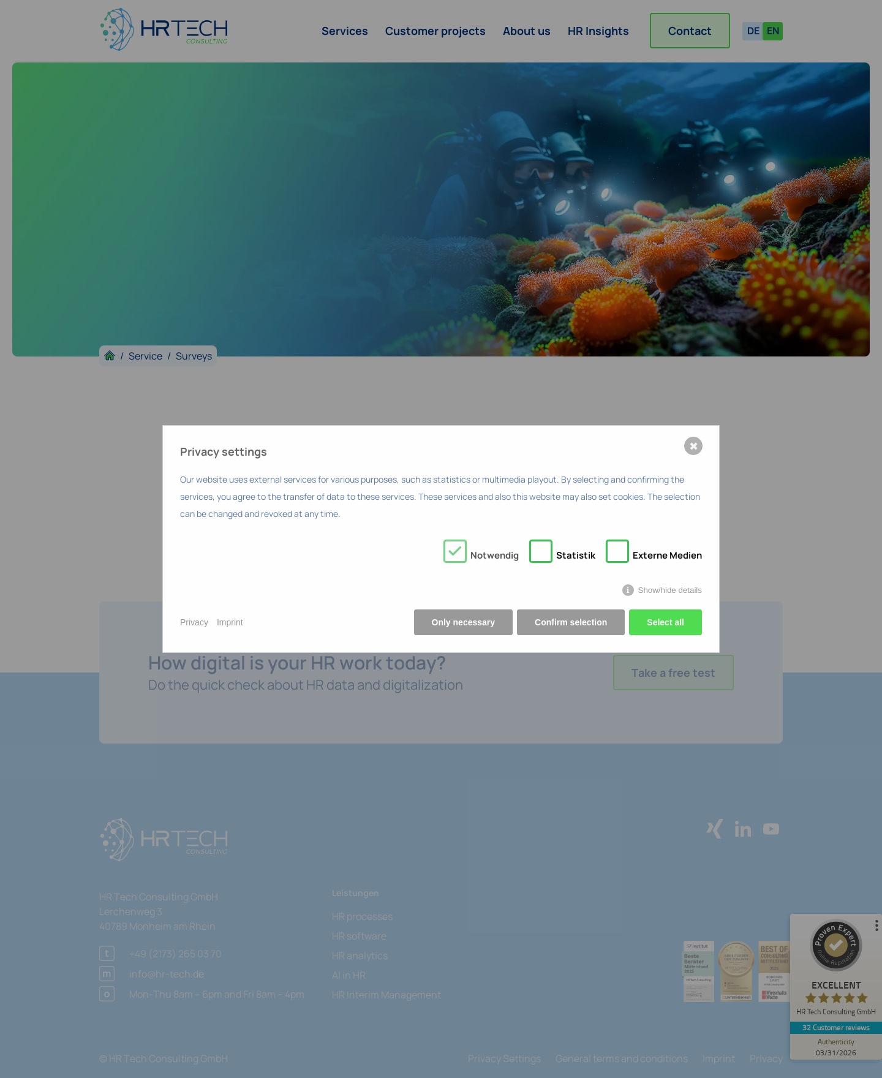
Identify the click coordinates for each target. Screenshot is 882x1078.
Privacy (194, 622)
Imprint (230, 622)
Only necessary (464, 622)
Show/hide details (670, 590)
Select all (665, 622)
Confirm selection (571, 622)
